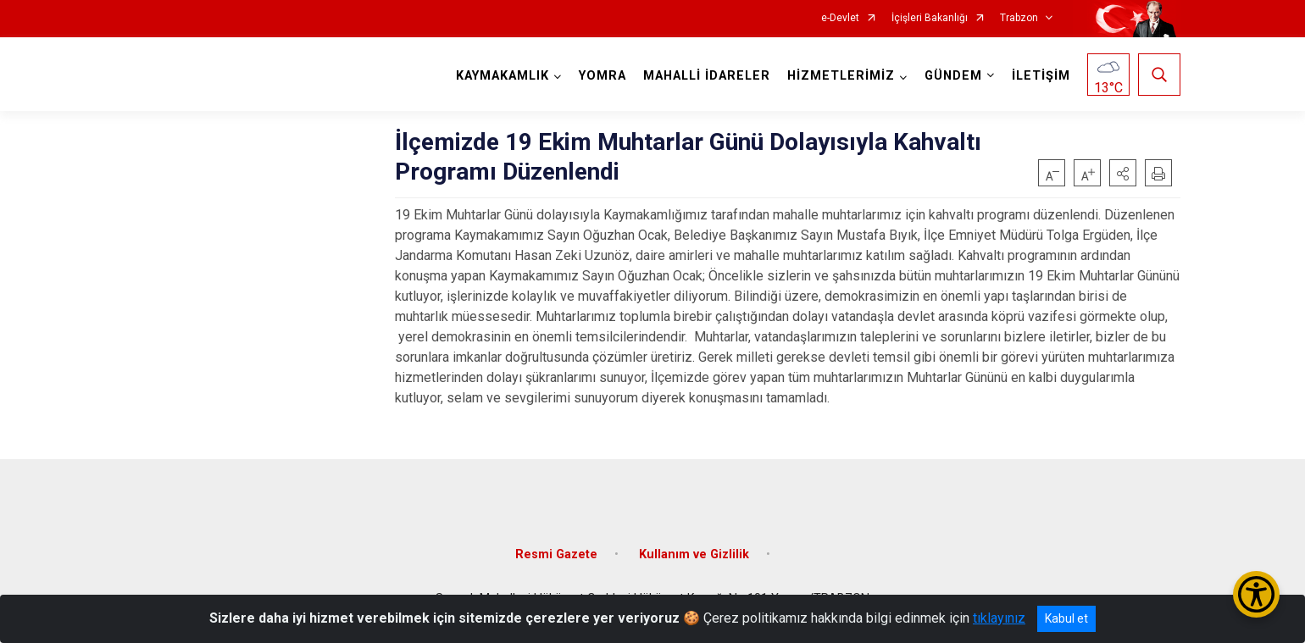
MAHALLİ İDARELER (706, 76)
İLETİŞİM (1041, 76)
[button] (1122, 172)
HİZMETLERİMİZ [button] (841, 76)
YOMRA (602, 76)
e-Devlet (840, 18)
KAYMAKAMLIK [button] (502, 76)
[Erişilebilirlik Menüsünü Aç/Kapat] (1256, 594)
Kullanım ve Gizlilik (694, 554)
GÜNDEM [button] (953, 76)
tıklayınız (999, 618)
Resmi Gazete (556, 554)
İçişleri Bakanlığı (929, 18)
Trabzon (1019, 18)
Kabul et (1066, 618)
